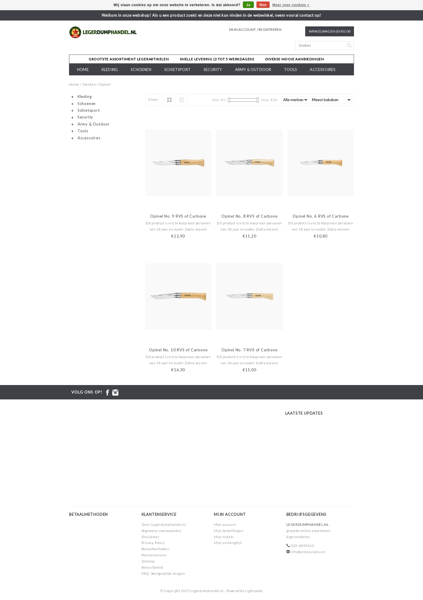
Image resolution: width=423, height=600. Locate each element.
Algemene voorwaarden (162, 531)
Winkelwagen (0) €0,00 (329, 31)
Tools (290, 69)
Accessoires (322, 69)
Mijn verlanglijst (228, 543)
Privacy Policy (153, 543)
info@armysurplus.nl (308, 552)
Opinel (105, 84)
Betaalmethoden (155, 549)
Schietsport (177, 69)
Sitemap (148, 561)
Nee (263, 5)
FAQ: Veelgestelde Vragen (163, 573)
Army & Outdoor (253, 69)
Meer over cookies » (290, 5)
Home (83, 69)
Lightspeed (254, 591)
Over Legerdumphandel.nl (164, 524)
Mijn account (225, 524)
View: (153, 99)
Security (213, 69)
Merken (89, 84)
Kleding (110, 69)
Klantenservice (154, 555)
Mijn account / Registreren (255, 29)
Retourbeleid (153, 567)
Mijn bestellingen (229, 531)
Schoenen (141, 69)
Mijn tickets (224, 537)
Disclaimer (151, 537)
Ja (248, 5)
